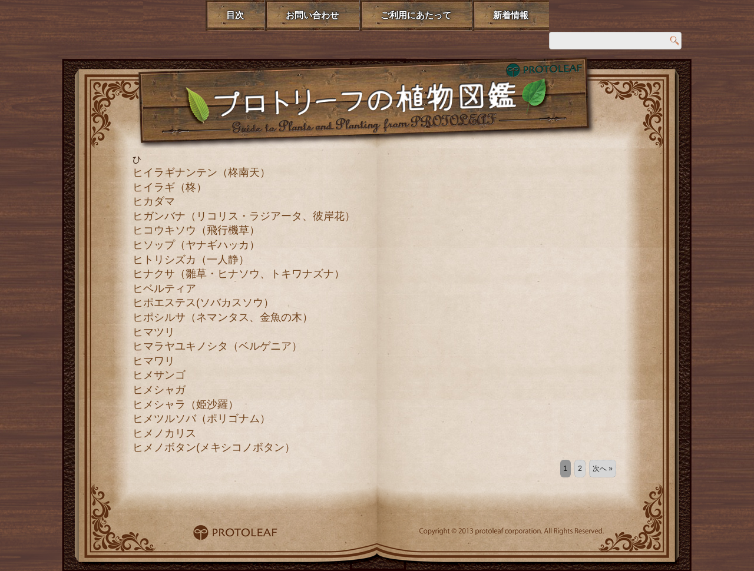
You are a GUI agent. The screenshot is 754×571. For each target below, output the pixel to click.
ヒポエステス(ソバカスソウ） (203, 302)
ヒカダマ (154, 201)
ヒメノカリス (164, 433)
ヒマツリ (154, 332)
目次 (235, 15)
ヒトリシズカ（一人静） (191, 259)
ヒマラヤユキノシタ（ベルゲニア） (217, 346)
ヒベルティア (164, 288)
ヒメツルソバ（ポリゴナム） (201, 418)
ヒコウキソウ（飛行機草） (196, 230)
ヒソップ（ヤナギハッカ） (196, 245)
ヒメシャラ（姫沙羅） (186, 404)
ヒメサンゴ (159, 375)
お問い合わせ (312, 15)
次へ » (603, 468)
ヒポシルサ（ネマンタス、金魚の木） (223, 317)
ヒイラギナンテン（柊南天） (201, 172)
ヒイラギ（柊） (170, 187)
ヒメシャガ (159, 390)
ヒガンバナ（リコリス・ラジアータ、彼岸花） (244, 216)
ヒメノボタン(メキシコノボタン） (214, 447)
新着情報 (510, 15)
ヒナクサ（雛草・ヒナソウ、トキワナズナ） (239, 274)
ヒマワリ (154, 361)
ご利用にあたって (416, 15)
